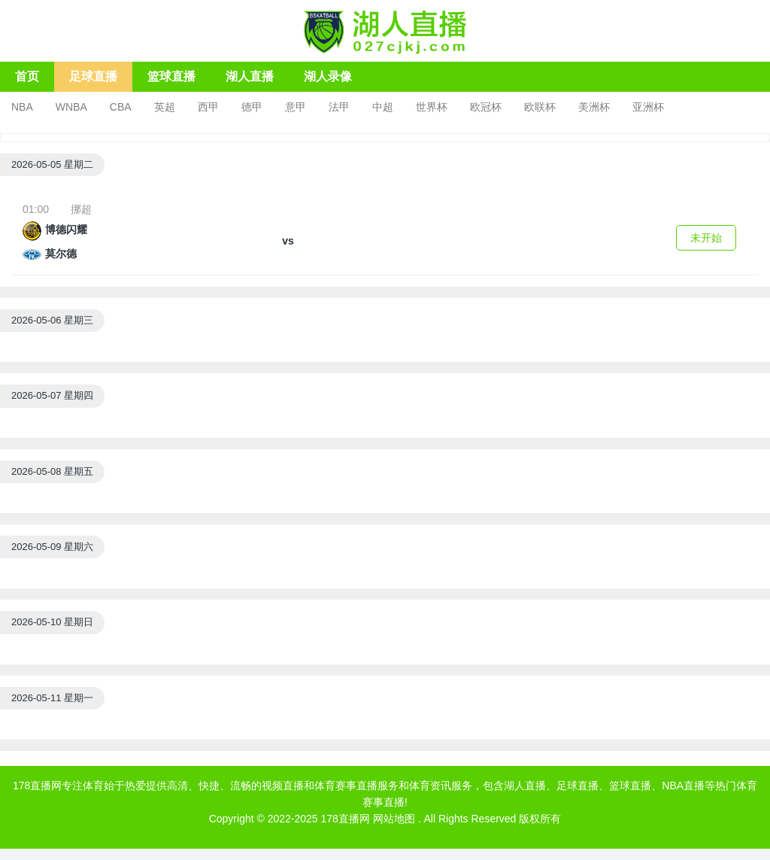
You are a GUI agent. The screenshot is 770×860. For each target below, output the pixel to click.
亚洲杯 (648, 107)
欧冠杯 (486, 107)
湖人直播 (250, 76)
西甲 (208, 107)
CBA (121, 107)
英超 (164, 107)
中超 (382, 107)
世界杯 (431, 107)
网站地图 (394, 819)
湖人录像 (328, 76)
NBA (22, 107)
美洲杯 (594, 107)
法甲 (339, 107)
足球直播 (93, 76)
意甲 (295, 107)
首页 (27, 76)
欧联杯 (540, 107)
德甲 (251, 107)
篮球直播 (171, 76)
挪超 (81, 209)
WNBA (71, 107)
